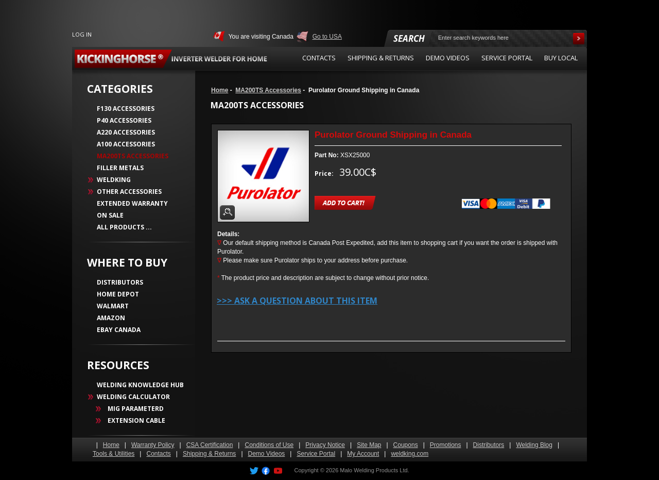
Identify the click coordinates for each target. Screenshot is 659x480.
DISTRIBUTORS (120, 282)
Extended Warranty (132, 203)
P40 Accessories (124, 120)
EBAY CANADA (119, 329)
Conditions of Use (269, 445)
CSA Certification (209, 445)
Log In (82, 34)
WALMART (113, 306)
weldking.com (409, 453)
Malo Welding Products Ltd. (374, 470)
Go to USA (327, 36)
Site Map (369, 445)
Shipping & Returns (209, 453)
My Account (363, 453)
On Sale (110, 215)
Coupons (405, 445)
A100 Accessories (126, 144)
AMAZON (111, 317)
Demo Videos (266, 453)
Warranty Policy (153, 445)
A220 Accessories (126, 132)
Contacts (158, 453)
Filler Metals (120, 167)
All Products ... (124, 227)
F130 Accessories (125, 108)
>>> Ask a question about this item (297, 300)
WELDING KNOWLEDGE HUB (140, 384)
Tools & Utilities (113, 453)
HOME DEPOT (118, 294)
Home (219, 90)
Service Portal (316, 453)
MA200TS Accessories (268, 90)
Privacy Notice (325, 445)
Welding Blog (534, 445)
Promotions (445, 445)
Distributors (489, 445)
